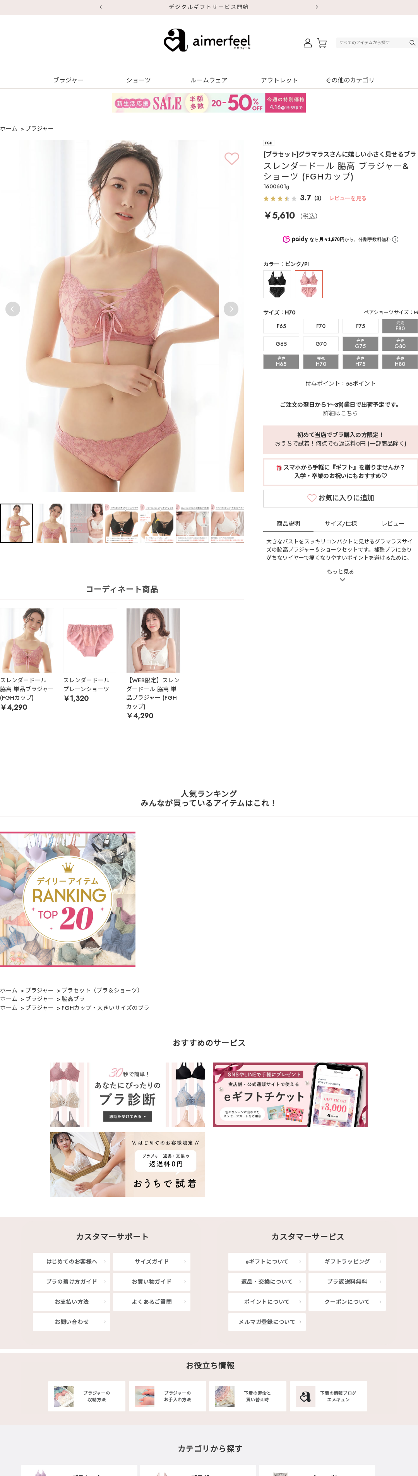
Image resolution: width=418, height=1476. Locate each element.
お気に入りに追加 (346, 521)
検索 (413, 43)
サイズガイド (152, 1262)
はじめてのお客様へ (72, 1262)
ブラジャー (68, 80)
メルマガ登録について (267, 1322)
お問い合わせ (72, 1322)
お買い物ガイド (151, 1282)
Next (317, 7)
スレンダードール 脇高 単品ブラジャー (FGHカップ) (27, 689)
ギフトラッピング (347, 1262)
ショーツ (138, 80)
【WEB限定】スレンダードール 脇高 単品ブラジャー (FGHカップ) (153, 693)
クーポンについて (347, 1302)
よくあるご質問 (151, 1302)
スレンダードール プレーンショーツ (86, 685)
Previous (13, 309)
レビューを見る (348, 198)
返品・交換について (267, 1282)
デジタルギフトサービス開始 (209, 7)
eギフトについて (267, 1262)
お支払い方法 (72, 1302)
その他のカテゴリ (350, 80)
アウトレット (279, 80)
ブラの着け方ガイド (72, 1282)
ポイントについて (267, 1302)
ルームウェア (209, 80)
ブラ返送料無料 (347, 1282)
